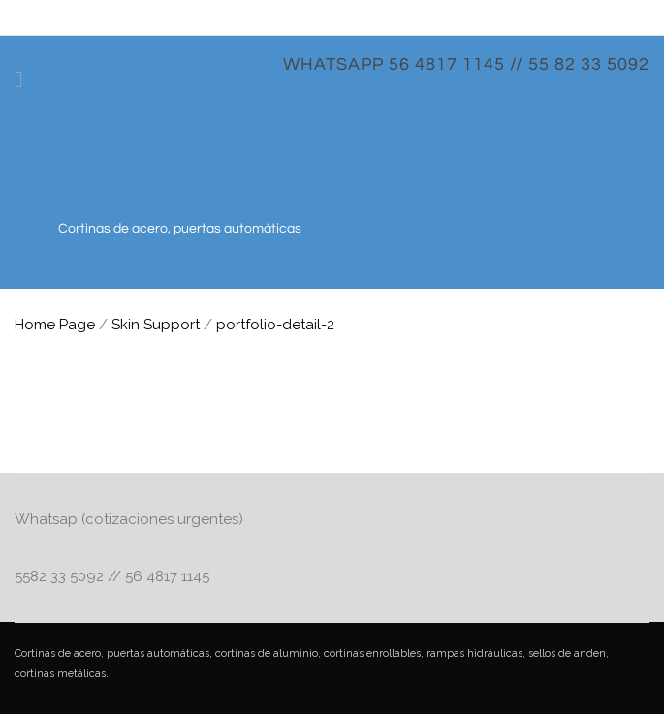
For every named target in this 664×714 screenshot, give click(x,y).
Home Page (55, 324)
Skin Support (155, 324)
